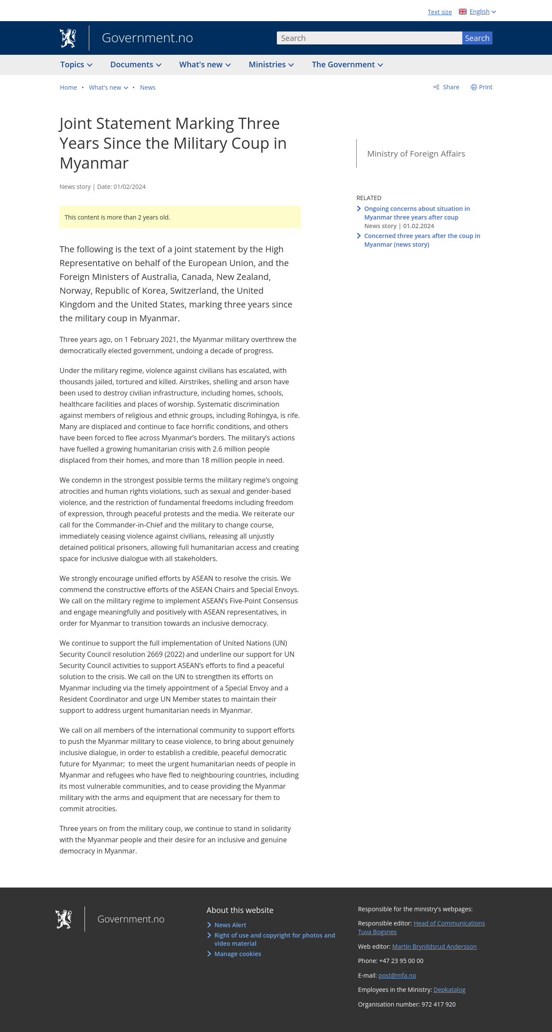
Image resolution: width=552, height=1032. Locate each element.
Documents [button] (132, 64)
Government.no (141, 38)
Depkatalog (449, 989)
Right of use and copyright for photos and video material (274, 939)
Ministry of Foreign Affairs (416, 153)
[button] (108, 87)
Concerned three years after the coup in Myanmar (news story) (422, 240)
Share (450, 87)
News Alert (230, 925)
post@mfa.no (397, 975)
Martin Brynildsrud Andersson (434, 946)
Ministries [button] (268, 64)
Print (485, 87)
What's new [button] (202, 64)
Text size (440, 12)
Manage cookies (237, 954)
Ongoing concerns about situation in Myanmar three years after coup (417, 212)
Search (477, 38)
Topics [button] (73, 64)
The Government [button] (344, 64)
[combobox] (369, 37)
